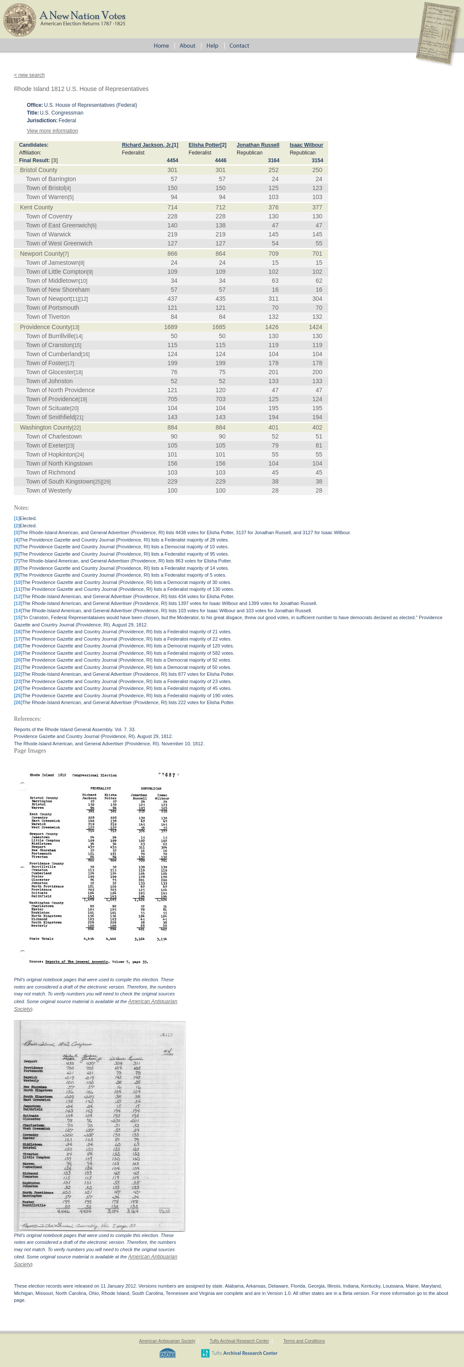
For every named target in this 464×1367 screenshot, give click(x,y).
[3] (55, 160)
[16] (85, 354)
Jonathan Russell (258, 145)
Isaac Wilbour (306, 145)
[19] (83, 399)
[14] (78, 336)
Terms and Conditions (304, 1341)
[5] (70, 197)
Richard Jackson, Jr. (147, 145)
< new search (29, 75)
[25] (98, 482)
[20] (74, 408)
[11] (75, 299)
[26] (106, 482)
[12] (83, 299)
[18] (78, 372)
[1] (175, 145)
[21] (79, 417)
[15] (77, 345)
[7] (66, 254)
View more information (52, 131)
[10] (83, 281)
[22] (76, 428)
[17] (69, 363)
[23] (70, 446)
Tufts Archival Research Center (239, 1341)
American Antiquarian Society (167, 1341)
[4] (67, 188)
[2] (223, 145)
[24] (80, 455)
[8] (81, 263)
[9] (90, 272)
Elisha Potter (204, 145)
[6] (93, 226)
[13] (75, 327)
